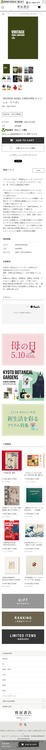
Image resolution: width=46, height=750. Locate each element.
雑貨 (4, 680)
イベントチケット (9, 696)
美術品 (4, 659)
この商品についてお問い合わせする (23, 155)
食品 (4, 691)
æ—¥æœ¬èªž (33, 3)
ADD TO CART (24, 140)
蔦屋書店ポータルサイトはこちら (23, 715)
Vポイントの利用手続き (11, 134)
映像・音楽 (6, 669)
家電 (4, 685)
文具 (4, 675)
